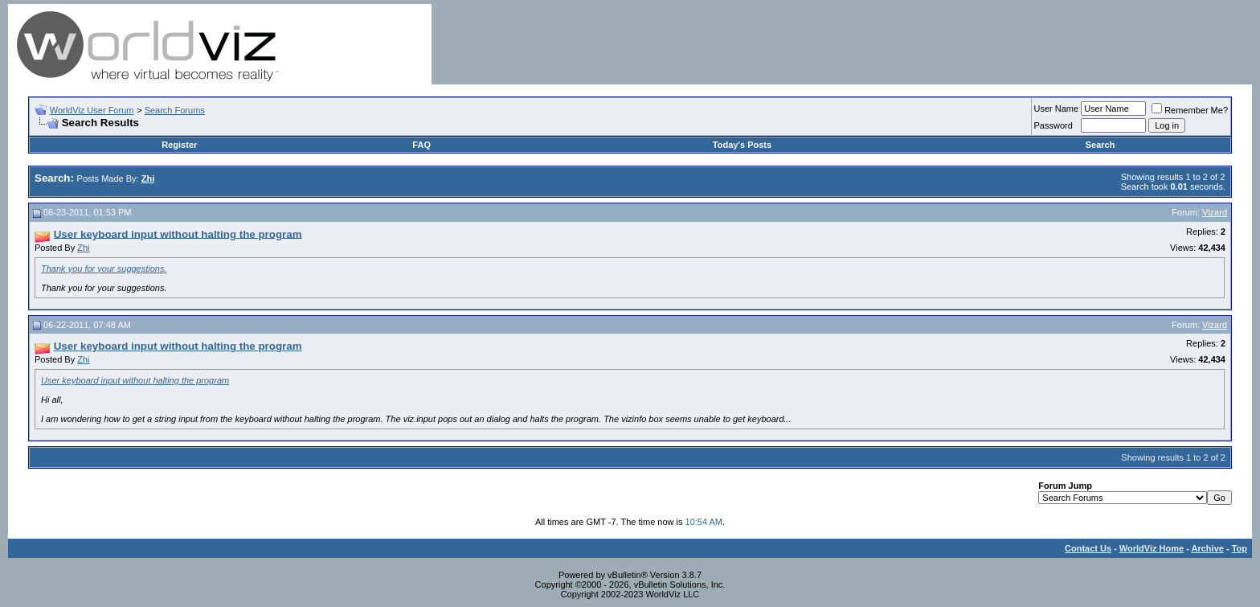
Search (1100, 145)
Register (179, 145)
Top (1239, 548)
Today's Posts (742, 145)
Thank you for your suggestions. (104, 268)
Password (1053, 125)
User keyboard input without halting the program (135, 380)
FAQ (421, 145)
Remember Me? (1190, 110)
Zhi (83, 247)
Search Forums (175, 110)
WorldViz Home (1151, 548)
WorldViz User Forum (92, 110)
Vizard (1214, 212)
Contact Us (1088, 548)
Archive (1208, 548)
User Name (1056, 108)
